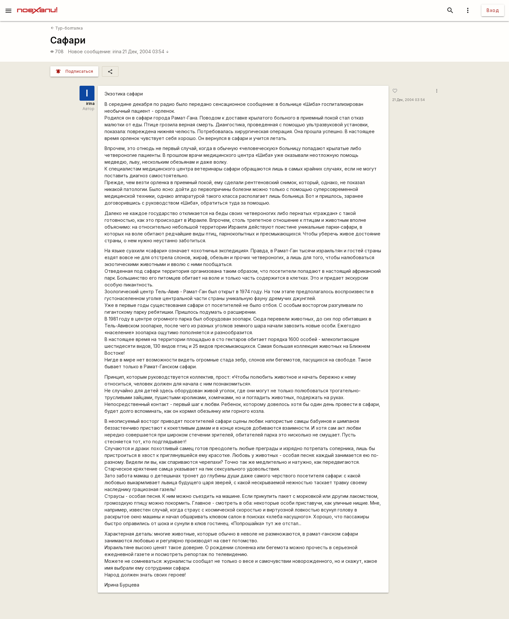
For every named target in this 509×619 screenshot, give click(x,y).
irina (117, 51)
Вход (493, 10)
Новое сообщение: (89, 51)
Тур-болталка (66, 28)
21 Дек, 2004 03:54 (145, 51)
